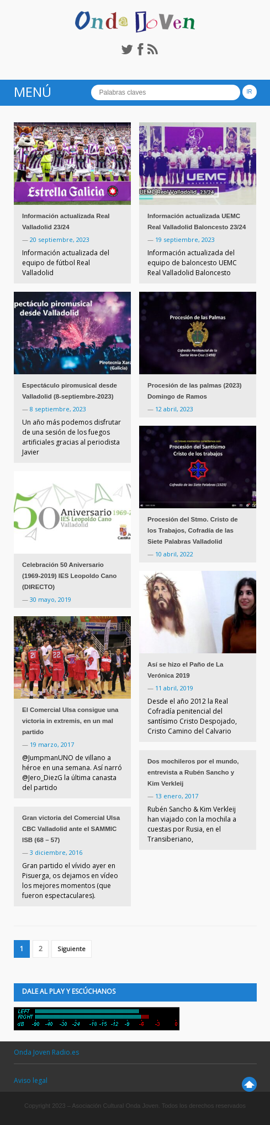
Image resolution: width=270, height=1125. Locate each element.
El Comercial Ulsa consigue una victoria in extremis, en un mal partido (70, 720)
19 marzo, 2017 (52, 744)
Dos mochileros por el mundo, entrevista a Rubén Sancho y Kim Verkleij (193, 772)
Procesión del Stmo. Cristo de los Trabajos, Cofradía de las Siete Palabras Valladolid (192, 530)
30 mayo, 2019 (50, 599)
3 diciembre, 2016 (56, 852)
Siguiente (71, 949)
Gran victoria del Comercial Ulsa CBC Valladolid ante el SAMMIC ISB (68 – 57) (71, 828)
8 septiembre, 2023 (58, 409)
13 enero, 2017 (176, 796)
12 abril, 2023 (174, 409)
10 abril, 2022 (174, 554)
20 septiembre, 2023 (59, 239)
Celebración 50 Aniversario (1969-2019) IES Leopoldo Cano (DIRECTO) (69, 575)
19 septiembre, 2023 (185, 239)
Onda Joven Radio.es (46, 1052)
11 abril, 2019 (174, 688)
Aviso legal (30, 1080)
